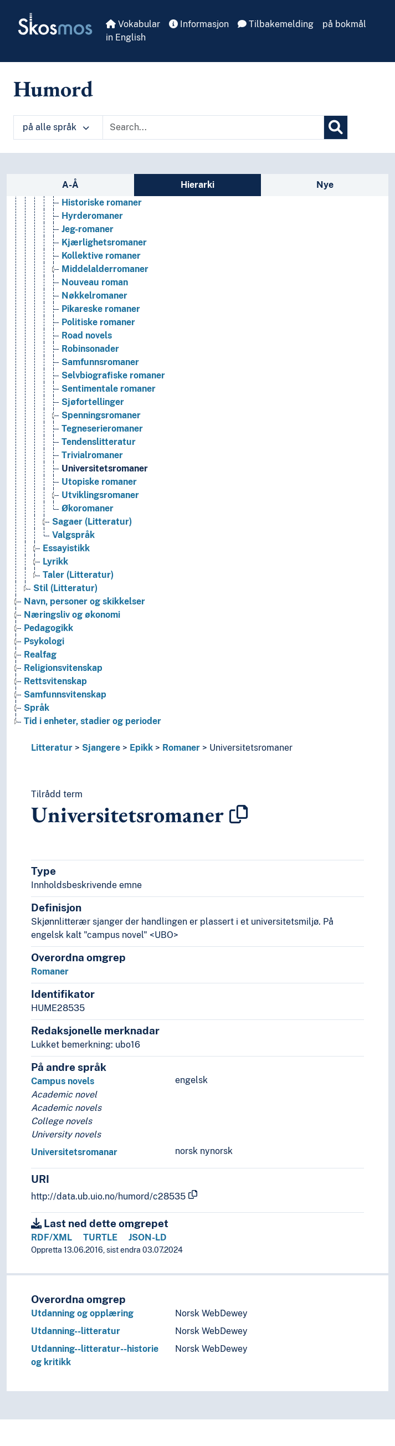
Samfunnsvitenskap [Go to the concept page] (65, 694)
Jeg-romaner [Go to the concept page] (87, 229)
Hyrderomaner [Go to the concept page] (92, 216)
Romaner (181, 747)
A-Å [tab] (70, 185)
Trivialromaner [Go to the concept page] (92, 455)
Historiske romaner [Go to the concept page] (101, 202)
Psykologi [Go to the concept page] (44, 641)
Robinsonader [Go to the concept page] (90, 348)
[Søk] (336, 127)
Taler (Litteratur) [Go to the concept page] (78, 575)
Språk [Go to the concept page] (36, 708)
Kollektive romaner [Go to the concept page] (101, 255)
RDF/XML (51, 1237)
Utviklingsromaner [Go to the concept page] (100, 495)
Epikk (141, 747)
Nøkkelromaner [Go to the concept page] (94, 295)
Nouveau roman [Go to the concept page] (94, 282)
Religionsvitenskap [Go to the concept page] (63, 668)
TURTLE (100, 1237)
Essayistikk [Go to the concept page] (66, 548)
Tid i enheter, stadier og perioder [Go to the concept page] (92, 721)
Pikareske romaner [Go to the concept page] (100, 309)
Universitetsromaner (251, 747)
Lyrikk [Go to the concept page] (55, 561)
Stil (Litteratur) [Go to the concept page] (65, 588)
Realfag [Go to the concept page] (40, 654)
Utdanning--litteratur (75, 1331)
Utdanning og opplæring (82, 1313)
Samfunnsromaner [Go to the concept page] (100, 362)
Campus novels (62, 1081)
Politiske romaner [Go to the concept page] (98, 322)
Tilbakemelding (276, 24)
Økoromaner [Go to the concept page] (87, 508)
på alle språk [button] (56, 127)
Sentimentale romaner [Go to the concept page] (108, 388)
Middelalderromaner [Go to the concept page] (104, 269)
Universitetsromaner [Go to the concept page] (104, 468)
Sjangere (101, 747)
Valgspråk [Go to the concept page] (73, 535)
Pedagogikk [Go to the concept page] (48, 628)
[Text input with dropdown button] (213, 127)
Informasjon (199, 24)
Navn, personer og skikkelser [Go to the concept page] (84, 601)
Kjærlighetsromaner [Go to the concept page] (104, 242)
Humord (53, 88)
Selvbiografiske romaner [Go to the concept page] (113, 375)
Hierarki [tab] (197, 185)
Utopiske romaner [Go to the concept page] (99, 481)
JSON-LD (148, 1237)
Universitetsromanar (74, 1152)
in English (126, 37)
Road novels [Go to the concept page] (86, 335)
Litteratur (52, 747)
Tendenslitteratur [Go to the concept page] (98, 442)
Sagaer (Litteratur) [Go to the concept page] (92, 521)
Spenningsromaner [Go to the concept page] (101, 415)
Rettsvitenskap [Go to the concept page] (55, 681)
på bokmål (344, 24)
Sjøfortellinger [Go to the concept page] (92, 402)
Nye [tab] (325, 185)
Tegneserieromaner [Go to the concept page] (102, 428)
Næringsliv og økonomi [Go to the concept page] (72, 614)
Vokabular (133, 24)
